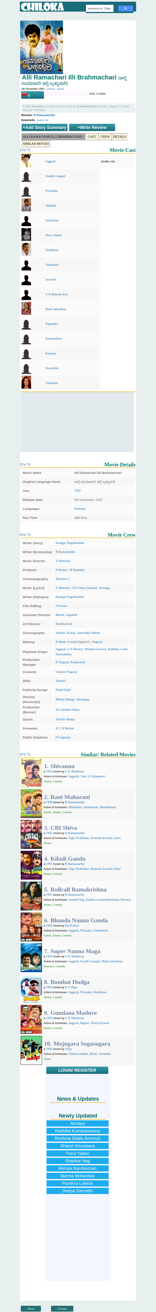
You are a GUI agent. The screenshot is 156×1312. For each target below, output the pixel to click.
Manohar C (63, 579)
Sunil (117, 838)
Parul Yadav (77, 1153)
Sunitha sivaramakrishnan (102, 899)
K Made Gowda (66, 641)
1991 (49, 833)
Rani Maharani (70, 797)
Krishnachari (64, 623)
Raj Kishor (72, 925)
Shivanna (62, 766)
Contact (62, 1308)
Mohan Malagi (65, 699)
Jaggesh (50, 161)
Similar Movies (36, 143)
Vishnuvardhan (78, 1053)
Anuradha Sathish (88, 632)
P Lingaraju (63, 737)
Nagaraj (97, 641)
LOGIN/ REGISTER (77, 1070)
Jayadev (61, 680)
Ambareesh (90, 807)
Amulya (77, 1123)
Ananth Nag (76, 899)
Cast (92, 136)
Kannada (80, 508)
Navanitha (52, 368)
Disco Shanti (53, 235)
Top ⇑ (25, 149)
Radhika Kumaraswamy (77, 1130)
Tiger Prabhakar (79, 838)
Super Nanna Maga (75, 951)
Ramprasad (78, 662)
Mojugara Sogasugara (81, 1043)
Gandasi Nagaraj (66, 671)
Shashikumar (108, 807)
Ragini (84, 1023)
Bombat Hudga (70, 982)
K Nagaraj (62, 662)
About (30, 1308)
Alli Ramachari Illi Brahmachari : (53, 136)
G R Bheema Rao (56, 294)
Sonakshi (105, 1053)
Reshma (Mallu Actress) (77, 1138)
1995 (49, 1049)
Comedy (50, 88)
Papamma (51, 323)
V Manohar (63, 561)
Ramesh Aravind (101, 838)
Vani (83, 776)
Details (119, 136)
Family (47, 812)
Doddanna (52, 250)
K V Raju (71, 987)
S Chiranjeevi (96, 776)
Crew (105, 136)
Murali (60, 614)
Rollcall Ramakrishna (78, 889)
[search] (99, 8)
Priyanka (86, 930)
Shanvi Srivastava (77, 1145)
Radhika (113, 649)
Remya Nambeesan (78, 1168)
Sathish (60, 632)
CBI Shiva (63, 827)
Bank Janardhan (55, 309)
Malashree (75, 807)
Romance (49, 966)
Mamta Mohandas (77, 1175)
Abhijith (50, 205)
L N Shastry (75, 649)
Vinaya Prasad (99, 1023)
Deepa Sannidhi (77, 1190)
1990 (49, 802)
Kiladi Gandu (68, 858)
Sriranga (104, 588)
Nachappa (82, 699)
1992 (77, 490)
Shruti (94, 1053)
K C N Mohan (65, 728)
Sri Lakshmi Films (68, 709)
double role (42, 120)
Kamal (71, 632)
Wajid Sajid (63, 689)
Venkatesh (52, 264)
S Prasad (61, 605)
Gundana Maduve (73, 1012)
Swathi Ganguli (55, 176)
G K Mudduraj (74, 771)
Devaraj (126, 899)
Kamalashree (53, 338)
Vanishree (51, 383)
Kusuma (50, 353)
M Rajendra (77, 570)
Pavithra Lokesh (77, 1183)
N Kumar (62, 570)
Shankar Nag (77, 1160)
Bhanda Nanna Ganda (79, 920)
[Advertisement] (77, 422)
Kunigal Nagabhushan (70, 543)
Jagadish (71, 614)
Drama (60, 88)
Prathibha (51, 191)
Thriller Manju (65, 719)
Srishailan (51, 220)
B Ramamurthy (44, 115)
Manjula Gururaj (95, 649)
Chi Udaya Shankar (84, 588)
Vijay (68, 1049)
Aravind (50, 279)
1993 (49, 771)
